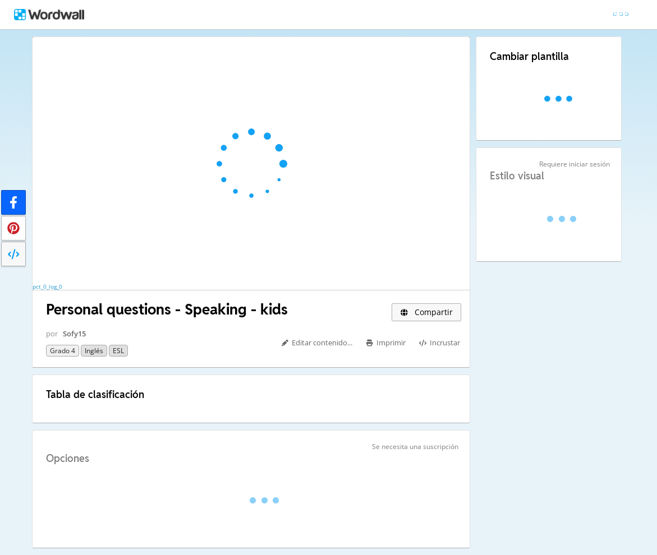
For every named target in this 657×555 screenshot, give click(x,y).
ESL (118, 350)
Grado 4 (62, 350)
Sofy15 (74, 334)
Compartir (426, 312)
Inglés (94, 350)
